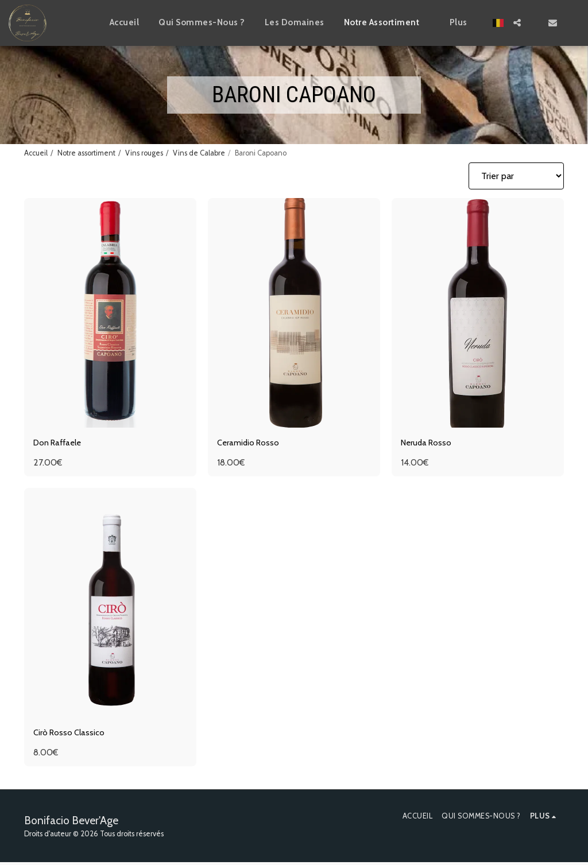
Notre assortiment (86, 153)
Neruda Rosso (428, 443)
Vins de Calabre (199, 153)
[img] (110, 313)
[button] (517, 22)
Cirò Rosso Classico (71, 735)
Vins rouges (144, 153)
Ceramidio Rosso (250, 443)
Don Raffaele (60, 443)
